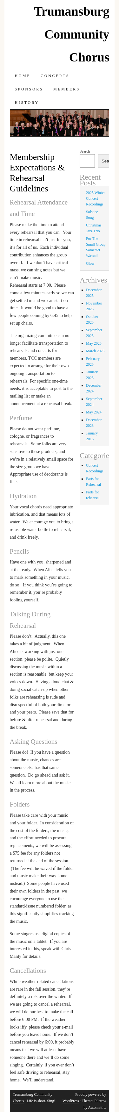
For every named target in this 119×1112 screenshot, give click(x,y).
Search (85, 151)
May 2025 (94, 343)
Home (23, 76)
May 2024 (94, 412)
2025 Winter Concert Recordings (95, 198)
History (27, 102)
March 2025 (95, 351)
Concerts (55, 76)
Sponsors (29, 89)
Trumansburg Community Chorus (71, 34)
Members (66, 89)
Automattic (96, 1107)
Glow (90, 263)
